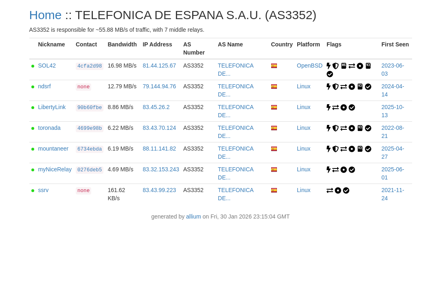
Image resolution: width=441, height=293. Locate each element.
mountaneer (53, 148)
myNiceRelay (55, 169)
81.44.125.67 (159, 65)
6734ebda (89, 149)
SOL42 (47, 65)
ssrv (43, 190)
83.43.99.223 (159, 190)
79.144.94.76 (159, 86)
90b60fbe (89, 108)
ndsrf (44, 86)
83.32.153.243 (161, 169)
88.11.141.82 (159, 148)
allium (193, 216)
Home (45, 15)
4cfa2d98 (89, 66)
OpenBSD (310, 65)
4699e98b (89, 128)
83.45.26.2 (156, 107)
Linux (303, 86)
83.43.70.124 (159, 128)
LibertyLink (52, 107)
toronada (49, 128)
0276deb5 (89, 170)
